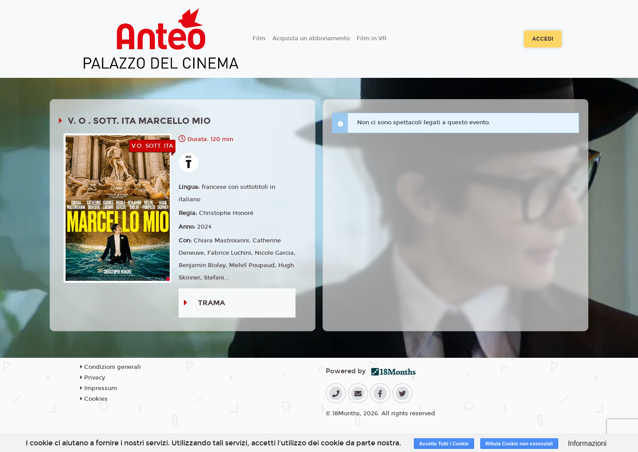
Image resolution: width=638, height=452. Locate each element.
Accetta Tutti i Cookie (444, 443)
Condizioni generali (110, 367)
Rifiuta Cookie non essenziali (519, 443)
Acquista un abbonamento (311, 38)
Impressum (98, 388)
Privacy (92, 377)
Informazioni (587, 443)
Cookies (94, 398)
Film (259, 38)
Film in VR (371, 38)
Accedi (542, 39)
